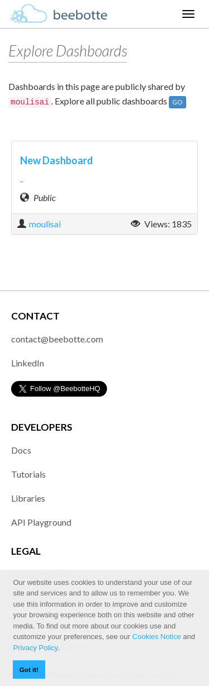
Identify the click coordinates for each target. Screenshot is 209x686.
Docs (21, 450)
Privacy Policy (35, 648)
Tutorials (28, 474)
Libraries (28, 498)
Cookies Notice (156, 636)
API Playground (41, 522)
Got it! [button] (29, 669)
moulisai (45, 223)
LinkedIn (27, 363)
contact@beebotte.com (57, 339)
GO (177, 102)
